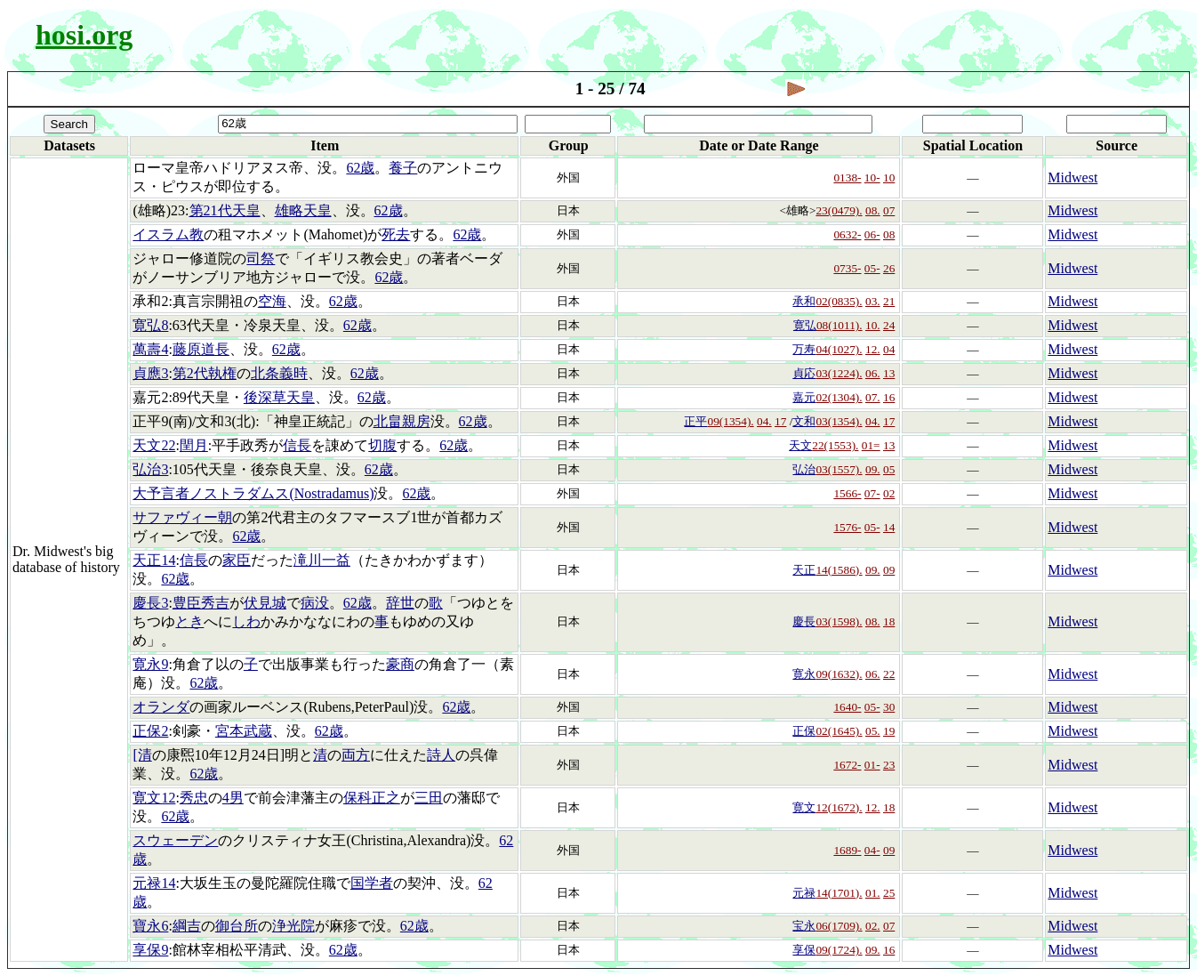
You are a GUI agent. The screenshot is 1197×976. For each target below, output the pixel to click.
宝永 (803, 925)
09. (872, 469)
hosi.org (84, 35)
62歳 (360, 167)
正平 (695, 421)
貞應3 (150, 373)
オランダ (161, 706)
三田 (428, 797)
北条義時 (279, 373)
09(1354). (730, 421)
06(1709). (838, 925)
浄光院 (293, 925)
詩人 (441, 754)
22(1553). (835, 445)
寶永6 (150, 925)
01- (872, 764)
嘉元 (803, 397)
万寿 (803, 349)
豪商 (400, 664)
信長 (297, 445)
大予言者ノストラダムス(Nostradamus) (253, 493)
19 (889, 731)
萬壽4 (150, 349)
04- (872, 850)
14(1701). (838, 892)
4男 (233, 797)
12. (872, 349)
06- (872, 234)
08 (889, 234)
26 (889, 268)
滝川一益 (321, 560)
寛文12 (154, 797)
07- (872, 493)
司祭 (260, 258)
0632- (847, 234)
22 (889, 674)
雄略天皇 (303, 210)
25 (889, 892)
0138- (847, 177)
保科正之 (371, 797)
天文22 (154, 445)
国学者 (371, 883)
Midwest (1072, 177)
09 (889, 570)
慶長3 (150, 602)
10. (872, 325)
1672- (847, 764)
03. (872, 301)
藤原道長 (201, 349)
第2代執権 (205, 373)
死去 (396, 234)
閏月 (194, 445)
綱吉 (187, 925)
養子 (403, 167)
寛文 (803, 807)
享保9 (150, 949)
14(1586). (838, 570)
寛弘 (804, 325)
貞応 (803, 373)
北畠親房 (402, 421)
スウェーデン (175, 840)
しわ (246, 621)
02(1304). (838, 397)
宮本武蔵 (243, 730)
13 (889, 373)
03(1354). (838, 421)
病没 (315, 602)
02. (872, 925)
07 (889, 210)
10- (872, 177)
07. (872, 397)
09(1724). (838, 949)
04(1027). (838, 349)
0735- (847, 268)
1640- (847, 707)
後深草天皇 (279, 397)
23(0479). (838, 210)
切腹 (382, 445)
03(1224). (838, 373)
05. (872, 731)
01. (872, 892)
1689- (847, 850)
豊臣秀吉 (201, 602)
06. (872, 373)
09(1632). (838, 674)
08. (872, 210)
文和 (803, 421)
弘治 (803, 469)
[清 (142, 754)
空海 (272, 301)
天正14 (154, 560)
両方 (355, 754)
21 (889, 301)
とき (189, 621)
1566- (847, 493)
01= (871, 445)
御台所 (236, 925)
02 (889, 493)
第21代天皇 (225, 210)
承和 (803, 301)
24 (889, 325)
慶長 (803, 621)
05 (889, 469)
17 (780, 421)
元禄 (803, 892)
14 (889, 527)
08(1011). (839, 325)
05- (872, 268)
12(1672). (838, 807)
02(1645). (838, 731)
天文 (800, 445)
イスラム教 (168, 234)
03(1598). (838, 621)
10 (889, 177)
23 (889, 764)
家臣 (236, 560)
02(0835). (838, 301)
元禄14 (154, 883)
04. (764, 421)
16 (889, 397)
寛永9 (150, 664)
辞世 (400, 602)
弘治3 (150, 469)
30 (889, 707)
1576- (847, 527)
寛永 (803, 674)
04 (889, 349)
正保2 (150, 730)
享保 (803, 949)
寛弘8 (150, 325)
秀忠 (194, 797)
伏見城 (265, 602)
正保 (803, 731)
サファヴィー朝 (182, 517)
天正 (803, 570)
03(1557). (838, 469)
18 (889, 621)
